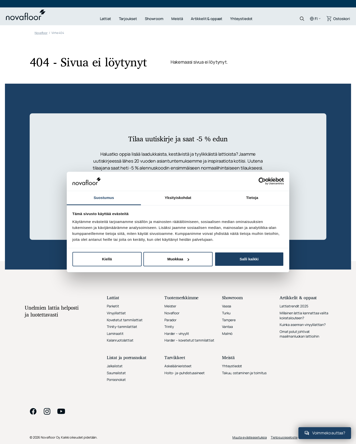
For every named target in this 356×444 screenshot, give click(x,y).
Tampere (229, 320)
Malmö (227, 333)
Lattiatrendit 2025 (294, 306)
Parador (170, 320)
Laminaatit (115, 333)
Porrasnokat (116, 379)
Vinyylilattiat (116, 313)
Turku (226, 313)
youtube (61, 411)
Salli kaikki (249, 259)
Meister (170, 306)
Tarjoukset (128, 18)
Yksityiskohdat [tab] (178, 198)
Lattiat (105, 18)
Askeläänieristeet (178, 366)
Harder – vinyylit (176, 333)
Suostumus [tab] (104, 198)
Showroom (154, 18)
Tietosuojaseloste (284, 437)
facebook (33, 411)
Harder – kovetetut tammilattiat (189, 340)
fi (316, 18)
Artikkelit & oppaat (206, 18)
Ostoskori (341, 18)
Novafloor (171, 313)
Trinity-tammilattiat (122, 326)
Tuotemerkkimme (181, 298)
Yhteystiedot (241, 18)
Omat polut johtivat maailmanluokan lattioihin (299, 334)
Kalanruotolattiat (120, 340)
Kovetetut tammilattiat (125, 320)
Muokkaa (178, 259)
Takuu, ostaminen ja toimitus (244, 372)
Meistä (177, 18)
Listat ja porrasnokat (126, 358)
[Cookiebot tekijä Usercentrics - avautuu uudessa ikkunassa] (262, 181)
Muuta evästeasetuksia (249, 437)
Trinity (169, 326)
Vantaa (227, 326)
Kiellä (107, 259)
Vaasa (226, 306)
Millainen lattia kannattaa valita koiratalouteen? (304, 315)
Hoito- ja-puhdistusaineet (184, 372)
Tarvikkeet (174, 358)
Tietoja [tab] (252, 198)
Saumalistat (116, 372)
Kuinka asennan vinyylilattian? (303, 324)
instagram (47, 411)
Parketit (113, 306)
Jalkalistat (114, 366)
